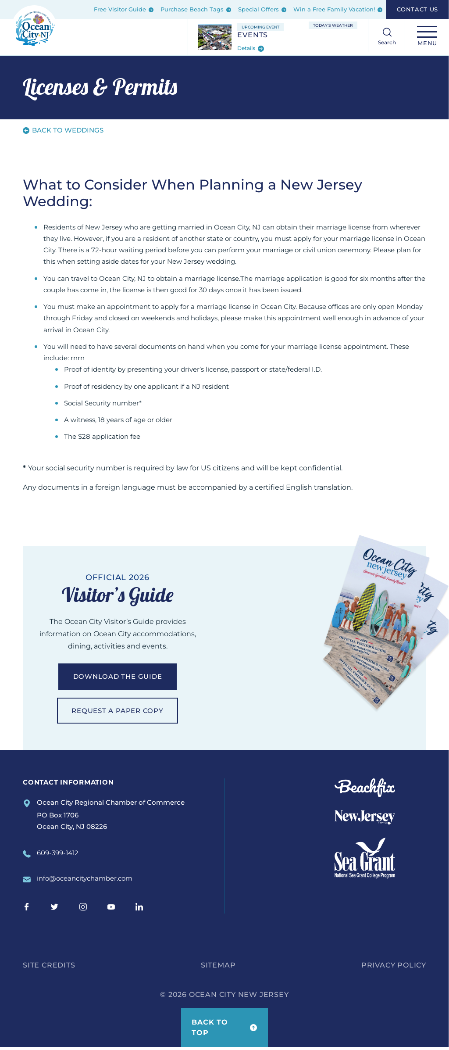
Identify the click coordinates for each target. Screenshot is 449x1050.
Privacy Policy (393, 968)
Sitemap (218, 968)
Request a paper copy (117, 712)
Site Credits (49, 968)
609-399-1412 (57, 856)
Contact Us (417, 9)
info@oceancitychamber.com (84, 882)
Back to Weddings (63, 130)
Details (250, 49)
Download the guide (117, 677)
